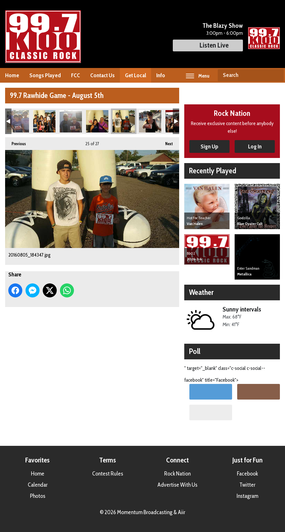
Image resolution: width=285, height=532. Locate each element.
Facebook (247, 473)
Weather (201, 292)
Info (160, 75)
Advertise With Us (177, 484)
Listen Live (208, 45)
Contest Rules (107, 473)
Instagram (247, 495)
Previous (15, 141)
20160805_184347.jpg (124, 121)
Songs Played (45, 75)
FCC (75, 75)
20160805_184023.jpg (97, 121)
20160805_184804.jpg (150, 121)
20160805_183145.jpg (71, 121)
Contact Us (102, 75)
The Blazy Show (222, 25)
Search (276, 75)
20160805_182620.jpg (18, 121)
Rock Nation (177, 473)
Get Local (135, 75)
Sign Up (209, 146)
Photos (37, 495)
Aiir (181, 512)
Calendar (38, 484)
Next (166, 141)
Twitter (247, 484)
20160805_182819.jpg (44, 121)
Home (12, 75)
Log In (255, 146)
